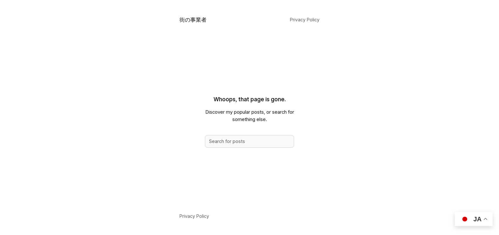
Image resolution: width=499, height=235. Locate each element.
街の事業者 (193, 19)
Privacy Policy (305, 20)
